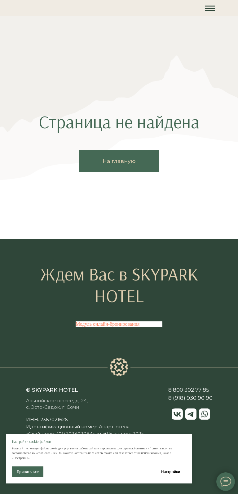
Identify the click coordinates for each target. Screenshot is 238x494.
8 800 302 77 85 (188, 390)
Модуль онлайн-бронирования (107, 324)
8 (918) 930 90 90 (190, 398)
